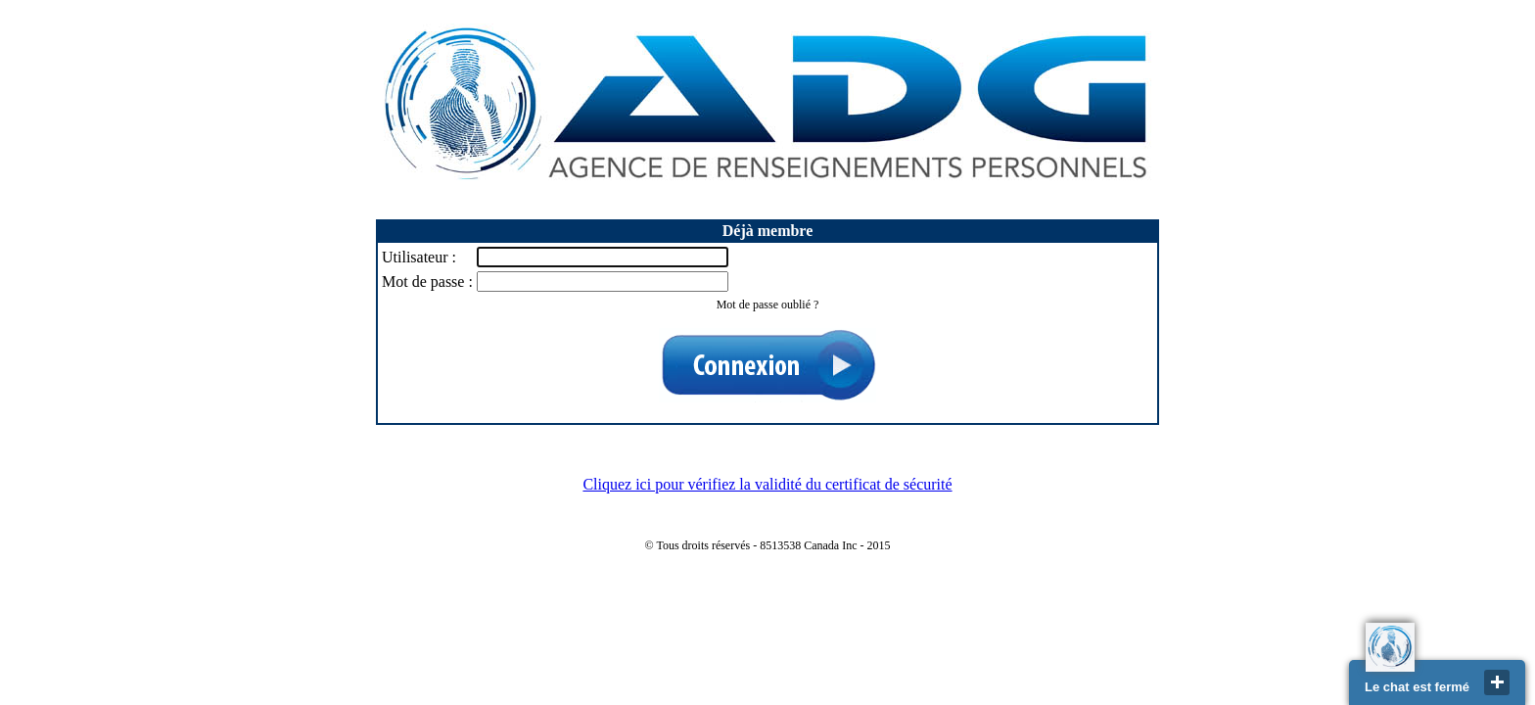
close (1497, 682)
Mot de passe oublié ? (768, 304)
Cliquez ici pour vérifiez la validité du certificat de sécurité (767, 484)
